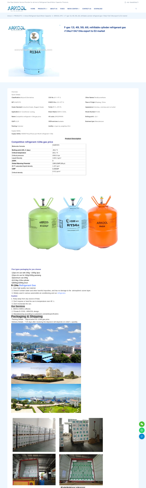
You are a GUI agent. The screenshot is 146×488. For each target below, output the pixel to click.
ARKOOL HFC (58, 16)
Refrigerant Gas (27, 285)
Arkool (9, 16)
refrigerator (61, 293)
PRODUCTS (18, 16)
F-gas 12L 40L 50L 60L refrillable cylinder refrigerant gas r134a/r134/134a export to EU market (96, 16)
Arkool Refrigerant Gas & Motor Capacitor (37, 16)
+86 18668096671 (131, 2)
